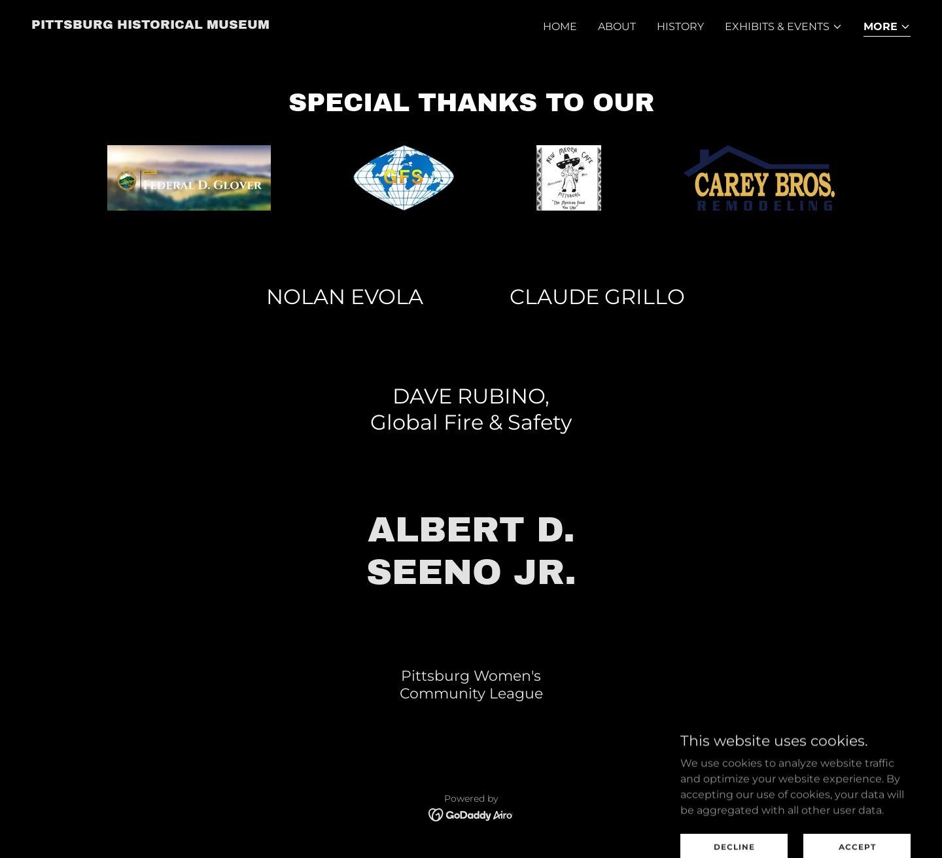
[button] (784, 27)
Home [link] (560, 26)
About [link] (617, 26)
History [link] (680, 26)
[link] (150, 25)
